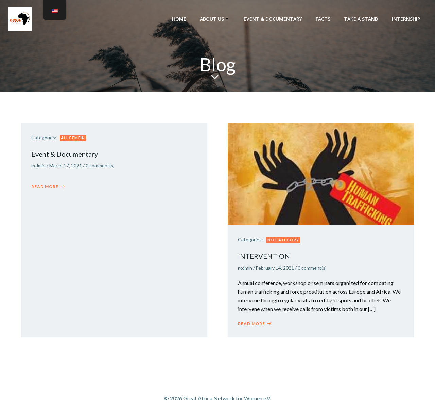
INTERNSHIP (406, 19)
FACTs (323, 19)
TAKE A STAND (361, 19)
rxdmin (38, 165)
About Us (215, 19)
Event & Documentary (273, 19)
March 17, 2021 (65, 165)
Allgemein (73, 137)
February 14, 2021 (275, 268)
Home (179, 19)
